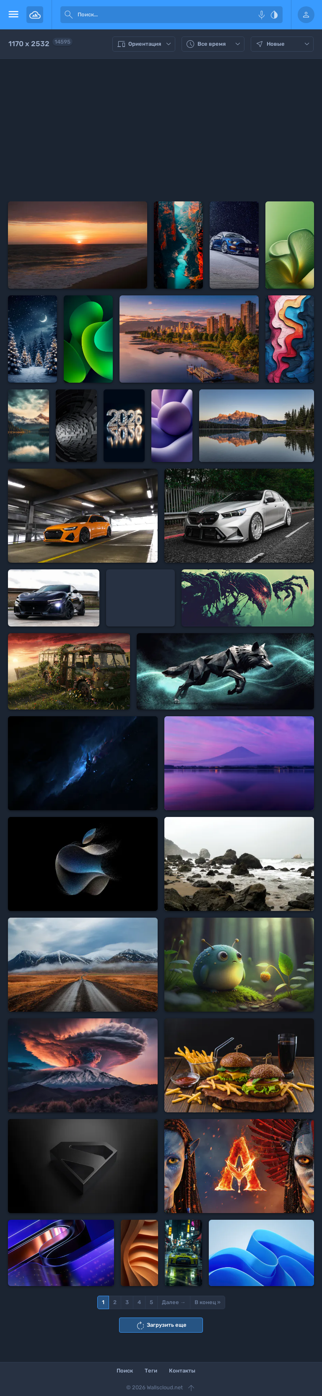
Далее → (174, 1302)
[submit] (68, 14)
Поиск (125, 1370)
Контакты (182, 1370)
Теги (151, 1370)
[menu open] (13, 14)
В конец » (208, 1302)
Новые (283, 44)
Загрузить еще (161, 1325)
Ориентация (145, 44)
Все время (214, 44)
